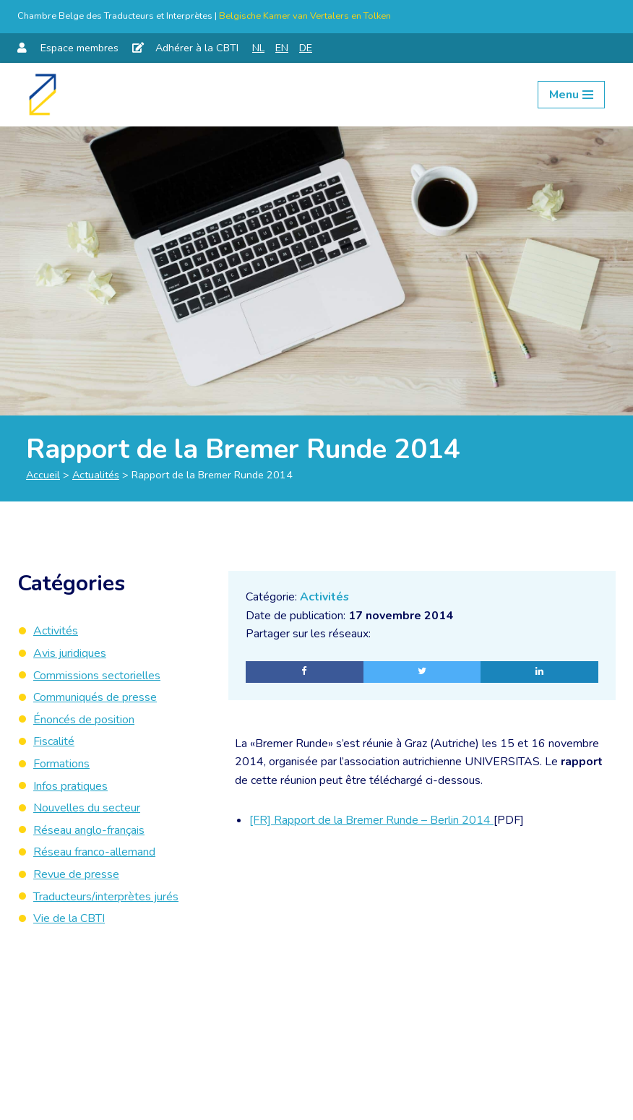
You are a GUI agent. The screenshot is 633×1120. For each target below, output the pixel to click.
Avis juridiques (69, 653)
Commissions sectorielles (96, 676)
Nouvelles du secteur (86, 808)
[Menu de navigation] (571, 94)
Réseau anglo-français (89, 830)
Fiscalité (53, 741)
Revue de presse (76, 874)
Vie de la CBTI (69, 918)
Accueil (43, 475)
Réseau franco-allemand (94, 852)
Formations (61, 764)
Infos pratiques (70, 786)
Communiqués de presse (95, 697)
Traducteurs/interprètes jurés (105, 897)
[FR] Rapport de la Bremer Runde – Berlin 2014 (371, 821)
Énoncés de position (83, 720)
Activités (325, 597)
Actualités (95, 475)
